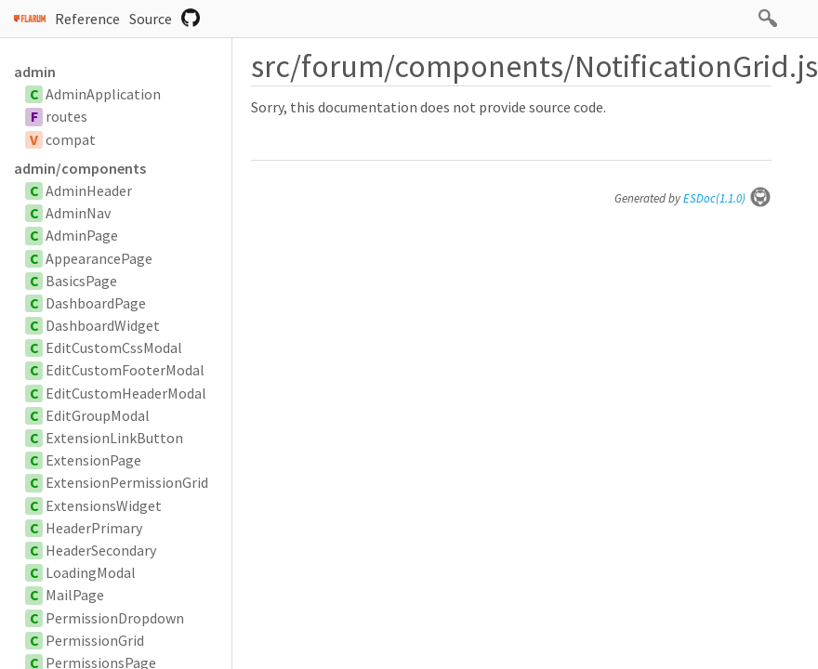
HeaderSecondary (101, 550)
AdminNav (78, 212)
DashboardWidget (103, 325)
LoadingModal (91, 572)
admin (35, 71)
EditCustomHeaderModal (126, 393)
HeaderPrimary (94, 527)
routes (66, 116)
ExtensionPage (93, 460)
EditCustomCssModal (114, 347)
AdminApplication (103, 94)
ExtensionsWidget (104, 505)
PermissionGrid (95, 640)
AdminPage (82, 235)
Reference (87, 18)
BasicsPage (81, 280)
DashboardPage (96, 303)
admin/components (80, 168)
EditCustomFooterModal (125, 370)
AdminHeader (89, 190)
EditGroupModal (98, 415)
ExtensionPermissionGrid (127, 482)
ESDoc (727, 198)
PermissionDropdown (115, 618)
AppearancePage (99, 258)
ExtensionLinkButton (114, 437)
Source (150, 18)
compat (71, 139)
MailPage (75, 594)
